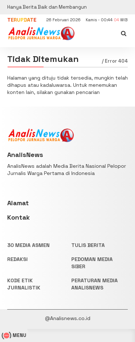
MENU (15, 335)
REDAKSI (17, 259)
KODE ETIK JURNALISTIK (23, 284)
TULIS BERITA (88, 245)
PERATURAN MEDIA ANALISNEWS (94, 284)
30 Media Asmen (28, 245)
